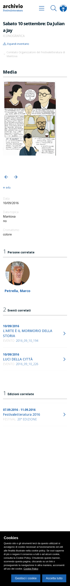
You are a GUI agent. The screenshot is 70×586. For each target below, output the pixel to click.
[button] (6, 177)
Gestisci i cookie (26, 578)
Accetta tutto (54, 578)
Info (7, 187)
